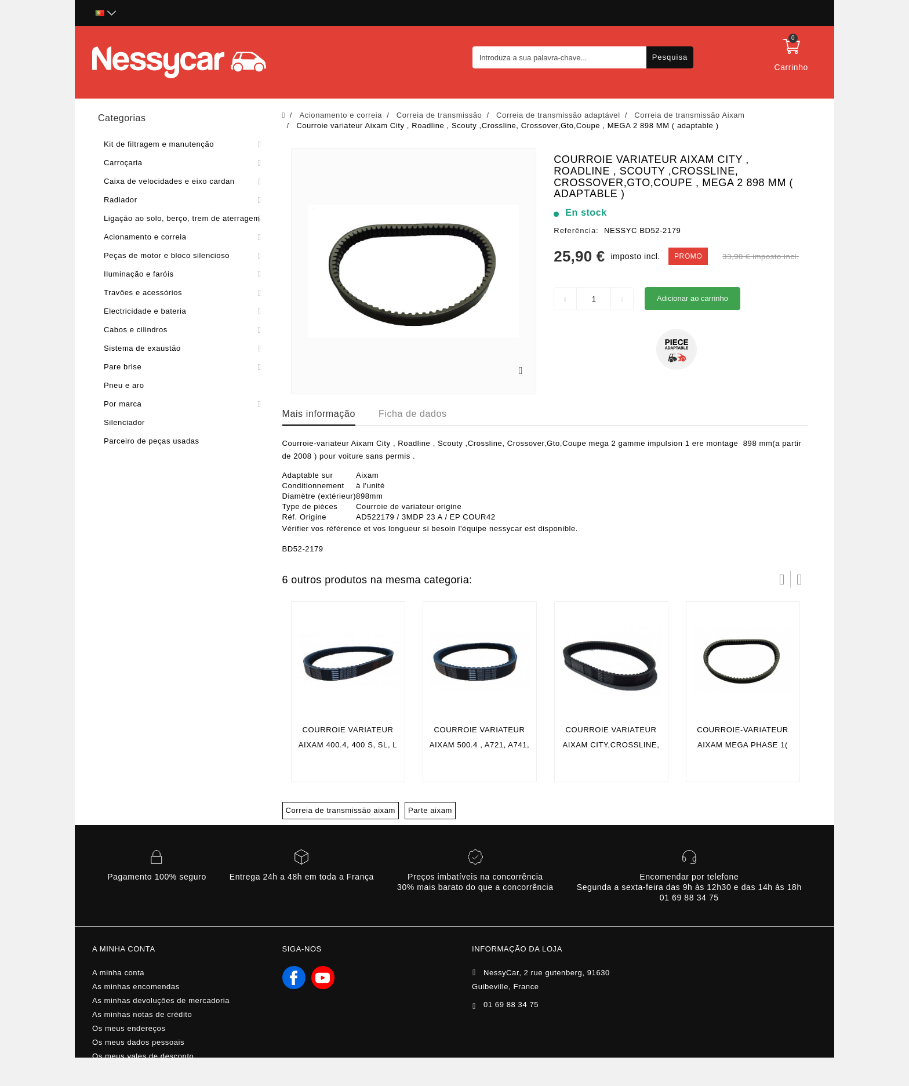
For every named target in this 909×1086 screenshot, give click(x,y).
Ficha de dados (413, 414)
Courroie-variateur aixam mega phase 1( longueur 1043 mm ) (742, 744)
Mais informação (318, 414)
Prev (782, 579)
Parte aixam (430, 810)
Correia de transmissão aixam (340, 810)
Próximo (799, 579)
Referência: (576, 230)
